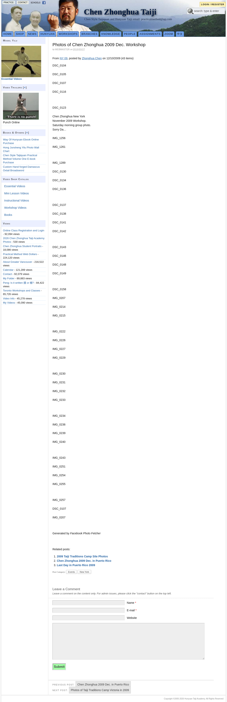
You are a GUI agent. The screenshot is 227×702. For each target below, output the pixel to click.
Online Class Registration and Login (23, 230)
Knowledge (110, 33)
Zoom (169, 33)
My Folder (9, 278)
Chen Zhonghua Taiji (120, 11)
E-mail (132, 610)
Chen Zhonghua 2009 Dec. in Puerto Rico (84, 560)
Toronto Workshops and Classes (21, 290)
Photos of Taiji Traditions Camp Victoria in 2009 (100, 690)
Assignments (150, 33)
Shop (20, 33)
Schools (35, 3)
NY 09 (64, 58)
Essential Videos (14, 186)
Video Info (9, 298)
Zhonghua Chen (92, 58)
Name (131, 602)
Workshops (68, 33)
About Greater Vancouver (17, 261)
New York (84, 572)
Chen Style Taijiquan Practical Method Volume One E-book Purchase (20, 159)
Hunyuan (48, 33)
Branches (89, 33)
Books (8, 214)
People (130, 33)
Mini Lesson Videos (16, 193)
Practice (9, 2)
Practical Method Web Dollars (20, 254)
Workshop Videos (15, 207)
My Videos (9, 302)
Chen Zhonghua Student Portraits (22, 246)
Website (132, 617)
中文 (180, 33)
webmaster (62, 49)
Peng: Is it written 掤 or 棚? (18, 282)
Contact (23, 2)
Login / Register (212, 4)
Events (71, 572)
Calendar (8, 269)
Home (7, 33)
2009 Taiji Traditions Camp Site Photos (82, 556)
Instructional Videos (16, 200)
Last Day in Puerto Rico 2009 (76, 565)
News (32, 33)
